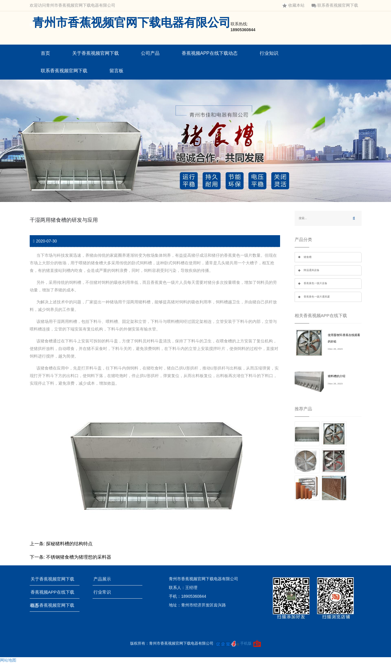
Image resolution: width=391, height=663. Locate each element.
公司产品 (150, 53)
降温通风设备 (311, 270)
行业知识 (269, 53)
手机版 (246, 643)
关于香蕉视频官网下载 (95, 53)
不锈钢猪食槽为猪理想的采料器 (78, 557)
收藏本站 (293, 5)
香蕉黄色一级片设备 (315, 283)
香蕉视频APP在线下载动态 (210, 53)
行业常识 (104, 592)
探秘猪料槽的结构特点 (69, 543)
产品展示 (104, 578)
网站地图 (8, 660)
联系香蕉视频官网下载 (335, 5)
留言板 (116, 70)
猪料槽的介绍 (336, 376)
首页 (45, 53)
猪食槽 (308, 257)
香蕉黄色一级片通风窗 (317, 296)
